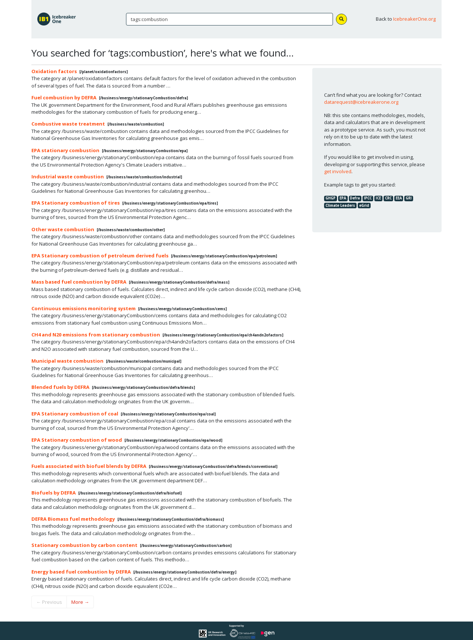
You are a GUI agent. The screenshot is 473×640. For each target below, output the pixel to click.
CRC (388, 198)
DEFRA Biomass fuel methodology (73, 519)
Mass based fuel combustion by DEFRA (78, 281)
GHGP (331, 198)
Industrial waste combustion (67, 176)
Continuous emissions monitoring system (83, 308)
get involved (337, 171)
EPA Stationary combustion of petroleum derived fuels (100, 255)
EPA (343, 198)
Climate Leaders (340, 205)
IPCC (368, 198)
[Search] (229, 19)
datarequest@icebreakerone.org (361, 102)
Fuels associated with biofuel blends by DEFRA (88, 466)
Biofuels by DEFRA (53, 492)
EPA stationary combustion (65, 150)
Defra (355, 198)
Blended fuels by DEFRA (60, 387)
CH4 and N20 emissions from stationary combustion (95, 334)
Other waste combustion (62, 229)
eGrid (364, 205)
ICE (378, 198)
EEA (399, 198)
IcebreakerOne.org (414, 19)
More (80, 602)
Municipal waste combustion (67, 360)
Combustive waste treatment (68, 123)
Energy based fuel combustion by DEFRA (81, 571)
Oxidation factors (54, 71)
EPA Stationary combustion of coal (74, 413)
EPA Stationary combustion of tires (75, 202)
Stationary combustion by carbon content (84, 545)
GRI (409, 198)
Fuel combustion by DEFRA (63, 97)
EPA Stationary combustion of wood (76, 440)
